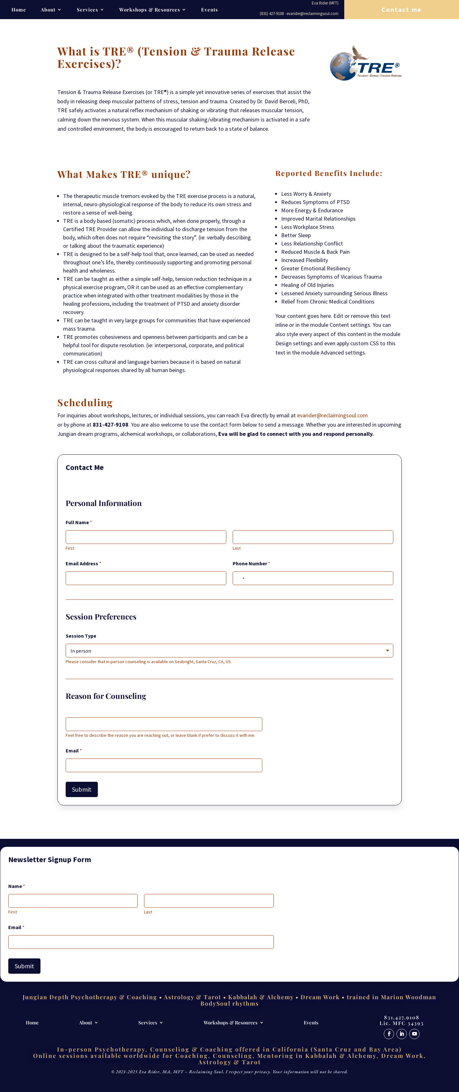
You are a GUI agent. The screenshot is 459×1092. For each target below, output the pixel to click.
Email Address (83, 564)
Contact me (402, 9)
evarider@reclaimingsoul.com (332, 415)
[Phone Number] (313, 578)
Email (74, 751)
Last (237, 548)
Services (87, 10)
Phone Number (251, 564)
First (70, 548)
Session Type (81, 636)
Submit (81, 789)
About (48, 10)
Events (209, 10)
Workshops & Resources (149, 10)
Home (18, 10)
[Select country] (240, 578)
